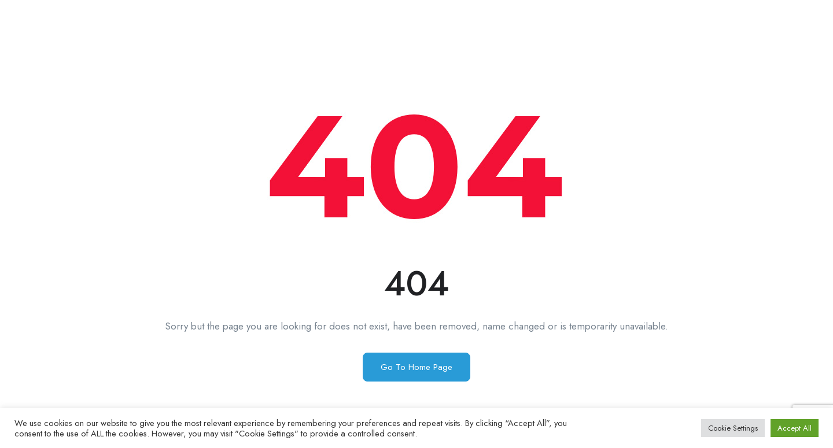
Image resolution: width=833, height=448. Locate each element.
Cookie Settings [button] (733, 428)
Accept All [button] (794, 428)
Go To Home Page (416, 367)
